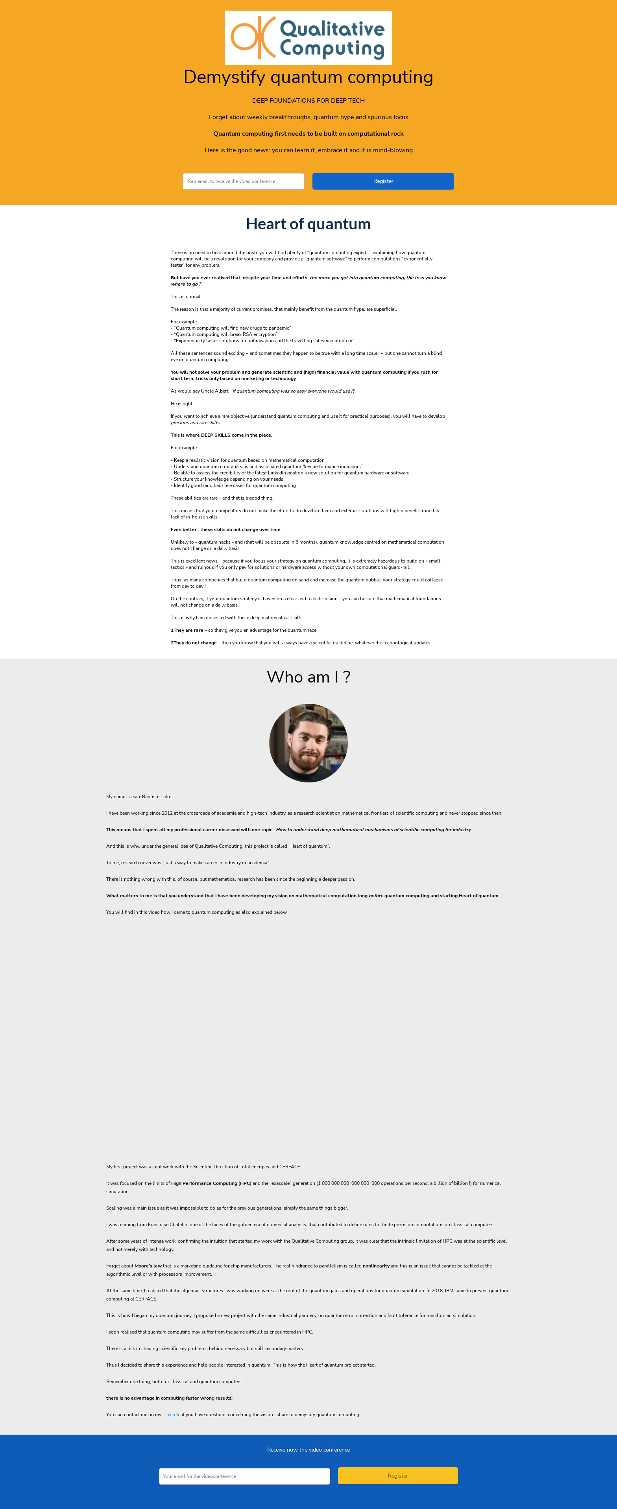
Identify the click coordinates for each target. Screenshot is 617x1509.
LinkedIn (172, 1414)
